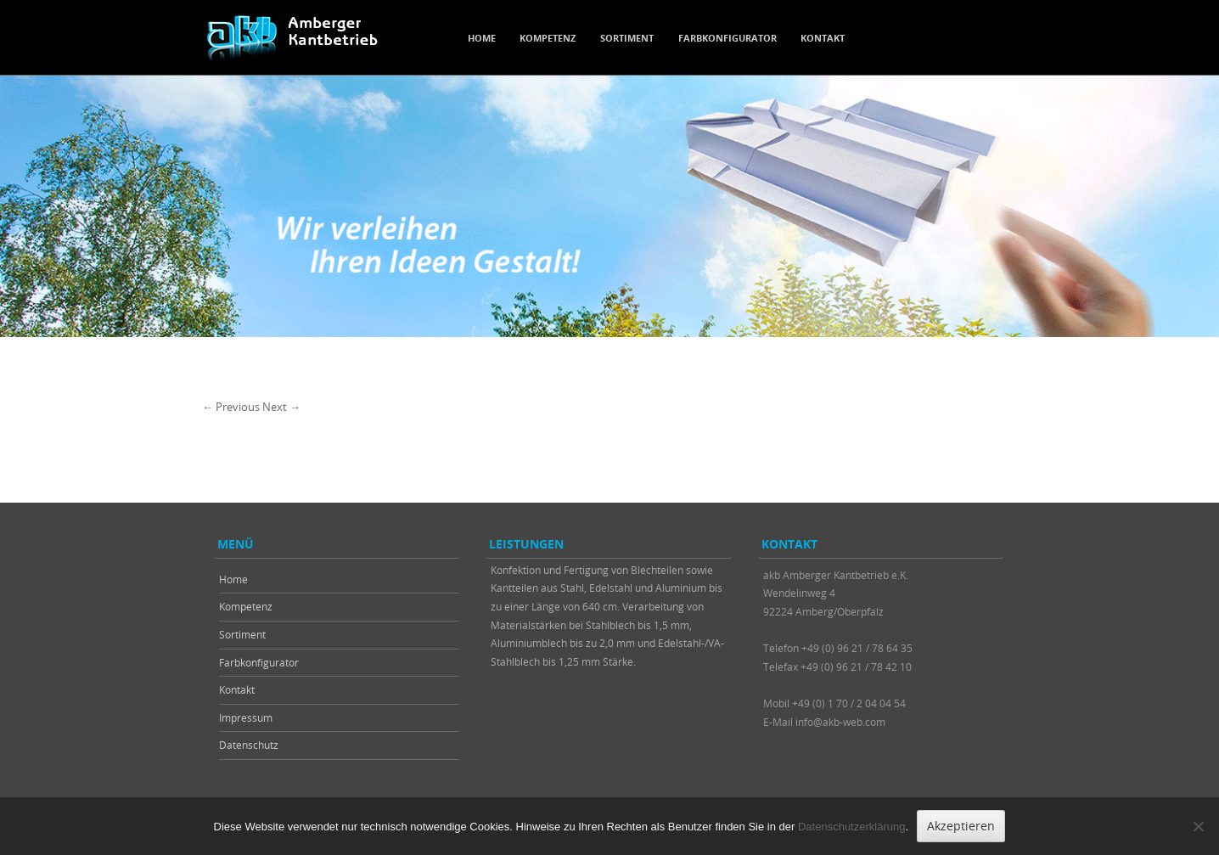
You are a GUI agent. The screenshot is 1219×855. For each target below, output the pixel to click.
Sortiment (627, 37)
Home (482, 37)
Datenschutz (248, 744)
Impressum (245, 717)
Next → (281, 406)
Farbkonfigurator (727, 37)
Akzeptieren (961, 826)
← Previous (231, 406)
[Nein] (1197, 826)
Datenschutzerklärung (851, 826)
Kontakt (822, 37)
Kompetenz (548, 37)
